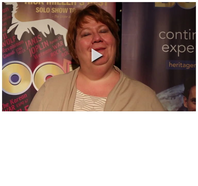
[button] (97, 55)
